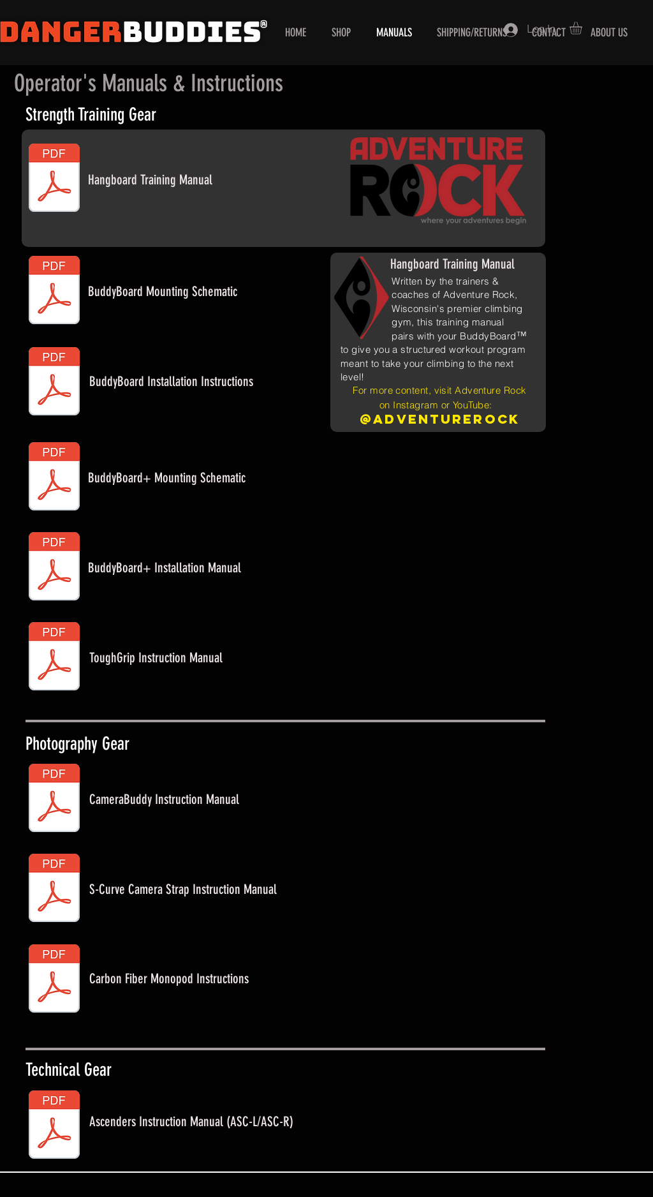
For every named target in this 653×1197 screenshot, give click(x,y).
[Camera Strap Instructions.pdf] (54, 889)
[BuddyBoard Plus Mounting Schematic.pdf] (54, 478)
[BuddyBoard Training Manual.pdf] (54, 179)
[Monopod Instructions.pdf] (54, 980)
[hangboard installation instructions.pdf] (54, 383)
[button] (583, 28)
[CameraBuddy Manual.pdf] (54, 799)
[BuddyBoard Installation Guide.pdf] (54, 568)
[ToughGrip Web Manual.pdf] (54, 658)
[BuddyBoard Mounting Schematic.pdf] (54, 291)
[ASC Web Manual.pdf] (54, 1126)
